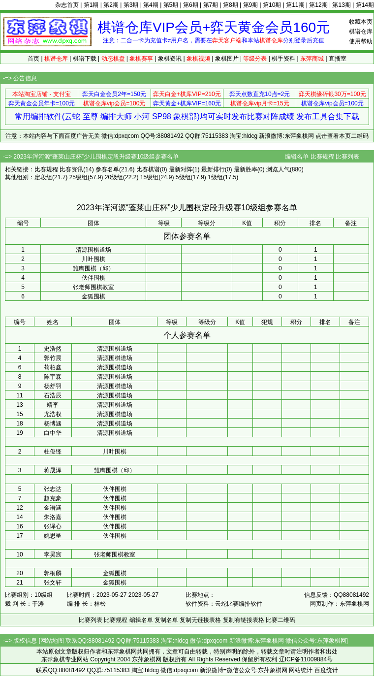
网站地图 (52, 640)
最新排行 (213, 169)
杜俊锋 (53, 451)
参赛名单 (107, 169)
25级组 (78, 177)
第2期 (111, 4)
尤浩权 (53, 414)
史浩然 (53, 348)
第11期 (295, 4)
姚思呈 (53, 535)
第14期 (365, 4)
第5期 (171, 4)
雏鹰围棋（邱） (93, 268)
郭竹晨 (53, 358)
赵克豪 (53, 498)
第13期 (341, 4)
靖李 (53, 404)
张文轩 (53, 582)
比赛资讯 (71, 169)
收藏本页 (361, 21)
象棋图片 (227, 58)
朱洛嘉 (53, 517)
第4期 (150, 4)
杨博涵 (53, 423)
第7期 (210, 4)
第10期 (272, 4)
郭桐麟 (53, 573)
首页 (33, 58)
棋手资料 (283, 58)
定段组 (43, 177)
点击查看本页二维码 (342, 135)
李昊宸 (53, 554)
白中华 (53, 432)
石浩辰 (53, 395)
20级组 (114, 177)
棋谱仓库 (361, 31)
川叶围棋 (93, 259)
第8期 (230, 4)
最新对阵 (180, 169)
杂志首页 (67, 4)
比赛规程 (322, 156)
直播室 (337, 58)
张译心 (53, 526)
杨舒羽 (53, 386)
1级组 (215, 177)
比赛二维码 (280, 620)
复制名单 (166, 620)
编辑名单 (297, 156)
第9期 (250, 4)
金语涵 (53, 507)
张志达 (53, 489)
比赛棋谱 (148, 169)
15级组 (149, 177)
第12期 (318, 4)
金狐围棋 (93, 296)
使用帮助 (361, 41)
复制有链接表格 (243, 620)
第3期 (131, 4)
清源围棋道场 (93, 249)
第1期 (91, 4)
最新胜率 (245, 169)
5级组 (183, 177)
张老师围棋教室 (93, 287)
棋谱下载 (84, 58)
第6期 (190, 4)
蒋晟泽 (53, 470)
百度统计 (326, 670)
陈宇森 (53, 376)
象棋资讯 (170, 58)
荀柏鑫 (53, 367)
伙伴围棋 (93, 277)
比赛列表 (347, 156)
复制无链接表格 (200, 620)
